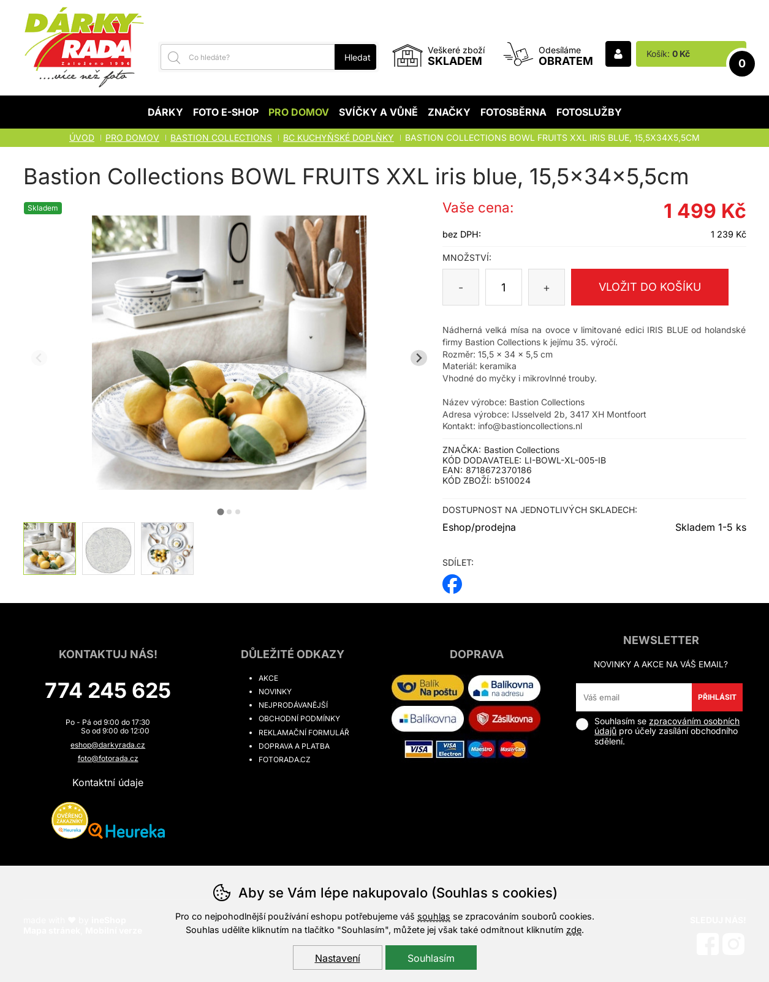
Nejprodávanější (293, 705)
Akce (268, 678)
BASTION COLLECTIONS (221, 137)
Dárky (165, 112)
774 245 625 (108, 690)
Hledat (357, 57)
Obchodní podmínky (299, 718)
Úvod (81, 137)
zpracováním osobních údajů (667, 726)
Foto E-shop (226, 112)
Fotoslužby (589, 112)
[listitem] (49, 548)
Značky (449, 112)
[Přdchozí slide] (39, 358)
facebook (452, 580)
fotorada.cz (285, 759)
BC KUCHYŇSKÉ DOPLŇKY (338, 137)
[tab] (220, 511)
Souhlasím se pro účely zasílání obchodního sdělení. (658, 731)
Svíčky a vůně (378, 112)
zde (573, 929)
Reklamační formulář (304, 732)
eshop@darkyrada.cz (107, 744)
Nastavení (337, 958)
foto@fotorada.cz (108, 758)
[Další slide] (419, 358)
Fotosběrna (513, 112)
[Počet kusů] (503, 287)
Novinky (275, 691)
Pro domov (298, 112)
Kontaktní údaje (107, 782)
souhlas (433, 916)
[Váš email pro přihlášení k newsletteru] (634, 697)
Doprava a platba (294, 746)
